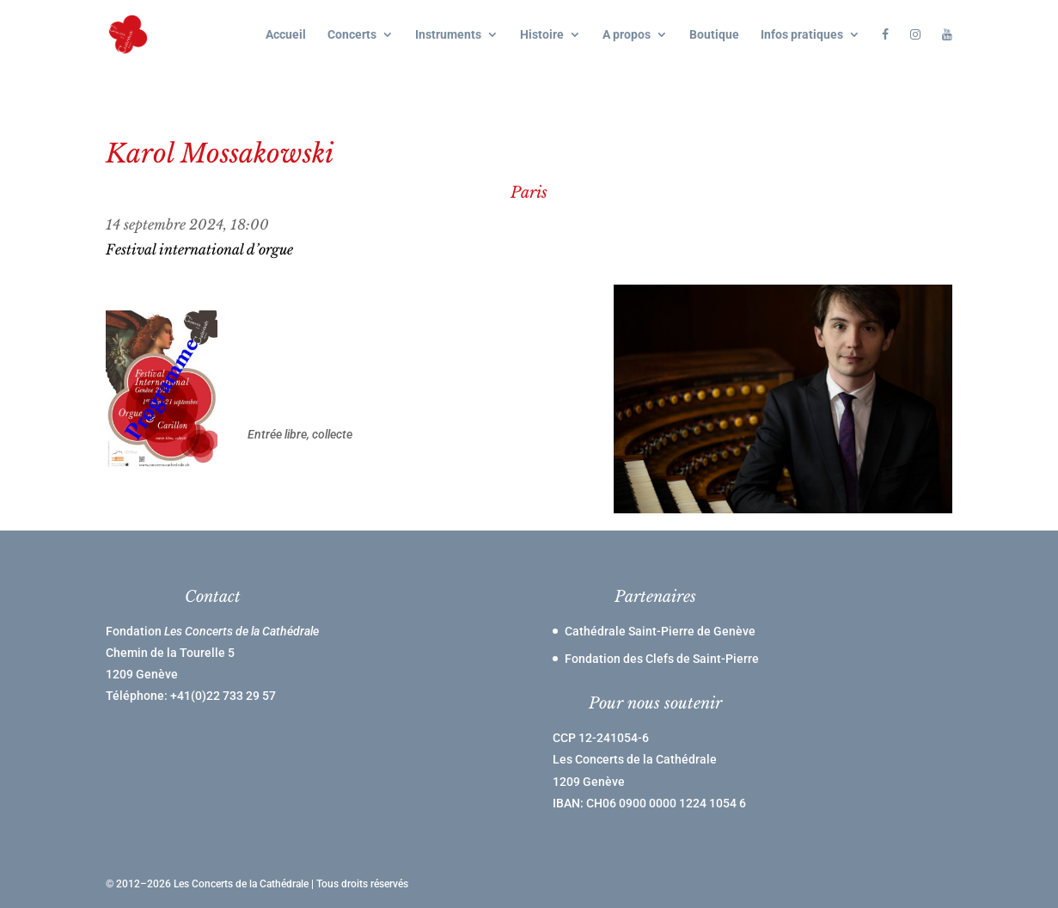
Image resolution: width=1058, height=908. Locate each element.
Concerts (351, 34)
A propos (626, 34)
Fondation (212, 631)
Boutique (714, 34)
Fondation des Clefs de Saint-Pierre (662, 659)
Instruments (448, 34)
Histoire (542, 34)
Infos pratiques (802, 34)
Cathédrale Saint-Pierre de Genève (660, 631)
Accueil (286, 34)
